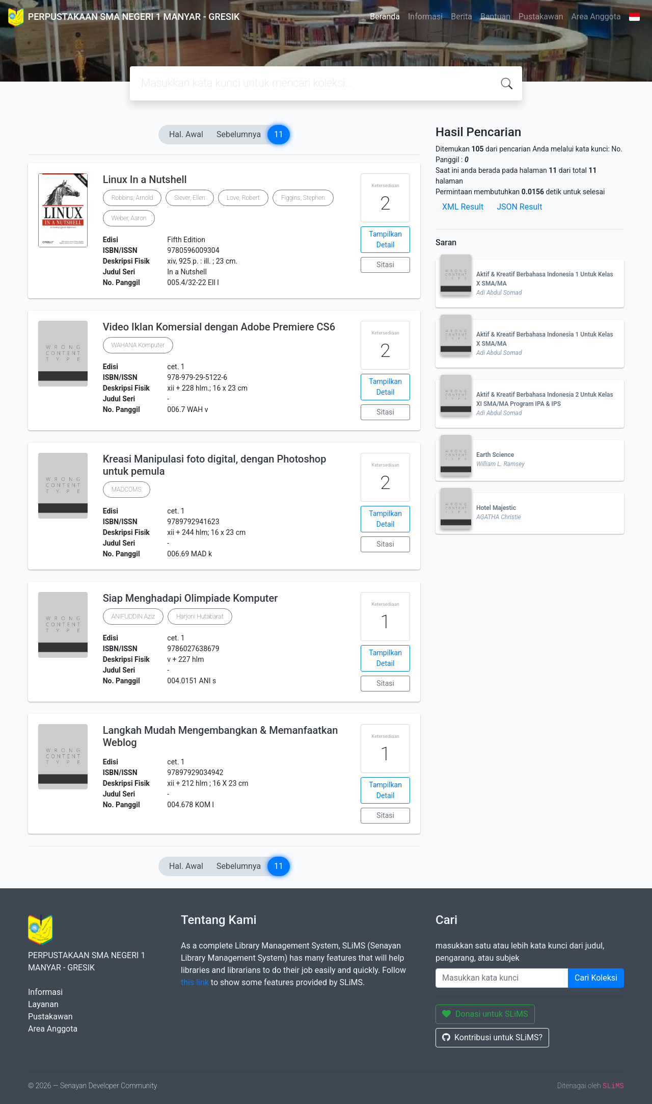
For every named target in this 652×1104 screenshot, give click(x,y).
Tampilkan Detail (385, 239)
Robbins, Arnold (132, 197)
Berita (461, 16)
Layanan (43, 1004)
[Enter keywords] (502, 978)
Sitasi (385, 265)
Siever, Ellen (189, 197)
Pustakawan (541, 16)
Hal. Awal (186, 134)
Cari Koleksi (596, 978)
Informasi (425, 16)
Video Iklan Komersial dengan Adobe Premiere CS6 (219, 327)
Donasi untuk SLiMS (485, 1014)
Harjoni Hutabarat (199, 616)
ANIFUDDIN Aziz (133, 616)
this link (195, 982)
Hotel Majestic (496, 507)
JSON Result (519, 207)
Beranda (385, 16)
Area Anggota (596, 16)
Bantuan (495, 16)
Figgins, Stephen (303, 197)
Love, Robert (243, 197)
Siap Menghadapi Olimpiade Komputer (190, 598)
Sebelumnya (238, 134)
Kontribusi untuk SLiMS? (492, 1037)
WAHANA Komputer (138, 345)
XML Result (462, 207)
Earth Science (495, 454)
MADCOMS (127, 489)
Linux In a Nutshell (145, 179)
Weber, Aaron (129, 218)
